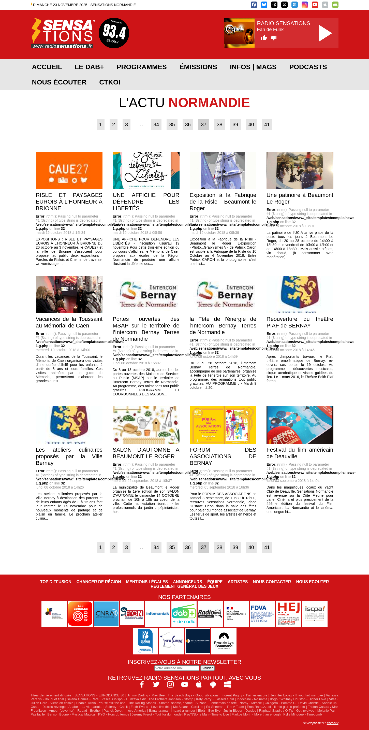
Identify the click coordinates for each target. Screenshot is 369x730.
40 (251, 124)
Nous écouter (59, 82)
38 (219, 124)
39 (235, 124)
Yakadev (332, 723)
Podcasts (308, 67)
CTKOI (109, 82)
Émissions (198, 67)
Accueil (47, 67)
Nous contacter (272, 582)
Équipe (215, 582)
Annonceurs (187, 582)
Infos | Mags (253, 67)
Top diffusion (55, 582)
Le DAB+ (89, 67)
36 (188, 124)
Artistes (238, 582)
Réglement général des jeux (184, 586)
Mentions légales (147, 582)
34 (156, 124)
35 (172, 124)
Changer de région (99, 582)
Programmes (142, 67)
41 (267, 124)
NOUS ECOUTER (312, 582)
